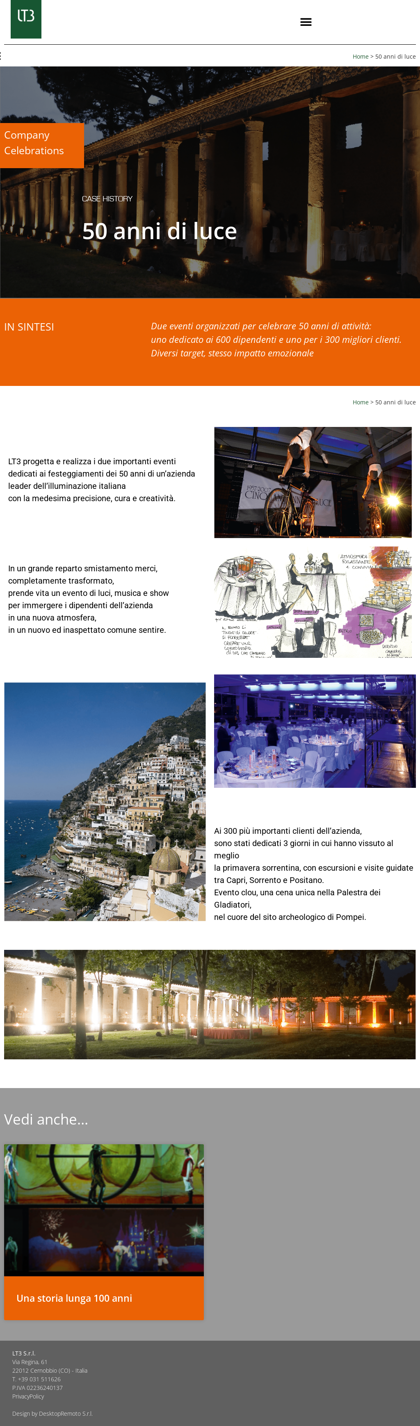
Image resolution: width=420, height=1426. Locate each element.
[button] (306, 22)
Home (361, 56)
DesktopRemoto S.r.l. (66, 1413)
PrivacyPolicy (28, 1396)
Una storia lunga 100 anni (74, 1298)
